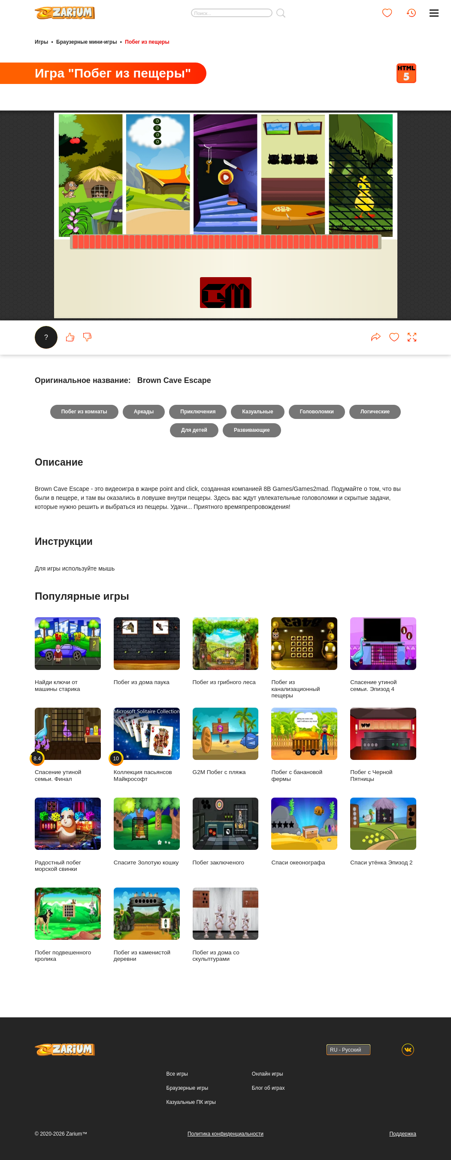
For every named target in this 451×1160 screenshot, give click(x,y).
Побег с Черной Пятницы (383, 745)
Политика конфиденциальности (225, 1134)
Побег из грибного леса (226, 651)
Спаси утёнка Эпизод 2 (383, 832)
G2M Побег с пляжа (226, 742)
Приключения (197, 412)
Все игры (177, 1074)
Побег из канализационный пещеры (304, 658)
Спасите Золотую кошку (147, 832)
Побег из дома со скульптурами (226, 925)
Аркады (144, 412)
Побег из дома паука (147, 651)
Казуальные (257, 412)
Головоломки (317, 412)
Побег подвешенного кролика (68, 925)
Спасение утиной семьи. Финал (68, 745)
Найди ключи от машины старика (68, 654)
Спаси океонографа (304, 832)
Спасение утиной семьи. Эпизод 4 (383, 654)
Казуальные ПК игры (191, 1102)
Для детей (194, 430)
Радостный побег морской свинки (68, 835)
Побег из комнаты (84, 412)
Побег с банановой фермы (304, 745)
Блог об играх (268, 1088)
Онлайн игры (267, 1074)
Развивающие (252, 430)
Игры (41, 42)
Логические (375, 412)
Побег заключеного (226, 832)
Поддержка (402, 1134)
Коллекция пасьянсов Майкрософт (147, 745)
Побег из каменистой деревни (147, 925)
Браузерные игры (187, 1088)
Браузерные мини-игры (86, 42)
